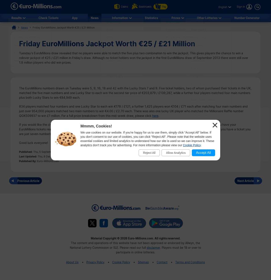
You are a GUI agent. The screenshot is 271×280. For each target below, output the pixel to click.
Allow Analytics (176, 152)
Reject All (149, 152)
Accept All (203, 152)
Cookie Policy (192, 145)
